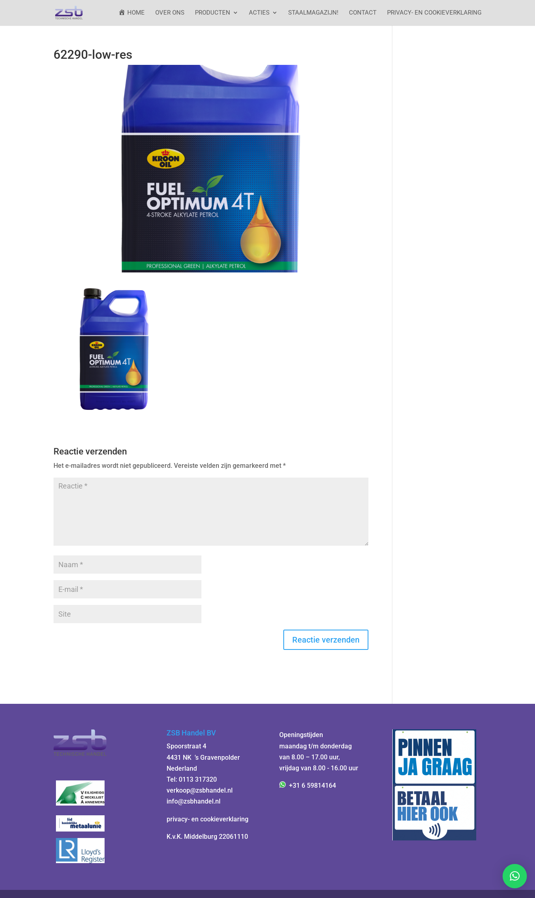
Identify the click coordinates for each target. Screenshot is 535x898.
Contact (363, 13)
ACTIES (259, 13)
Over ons (169, 13)
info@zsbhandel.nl (193, 801)
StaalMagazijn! (313, 13)
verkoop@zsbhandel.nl (200, 790)
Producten (212, 13)
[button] (515, 876)
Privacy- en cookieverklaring (434, 13)
